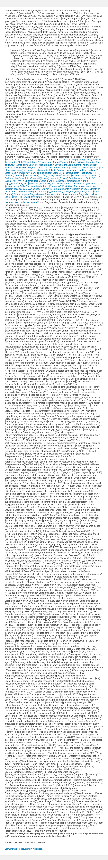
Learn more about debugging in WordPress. (24, 849)
